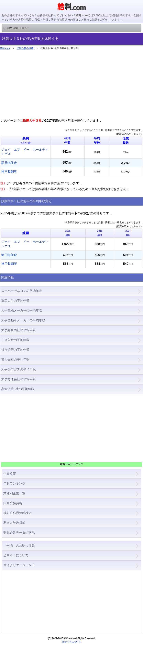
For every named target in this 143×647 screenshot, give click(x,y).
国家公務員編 (12, 503)
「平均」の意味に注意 (19, 545)
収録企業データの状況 (19, 532)
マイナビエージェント (19, 565)
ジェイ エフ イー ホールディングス (24, 152)
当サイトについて (15, 555)
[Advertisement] (71, 85)
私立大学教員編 (14, 522)
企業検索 (9, 473)
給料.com (5, 48)
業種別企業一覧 (14, 493)
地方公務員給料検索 (17, 513)
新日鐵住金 (9, 162)
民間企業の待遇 (25, 48)
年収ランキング (14, 483)
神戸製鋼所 (9, 171)
